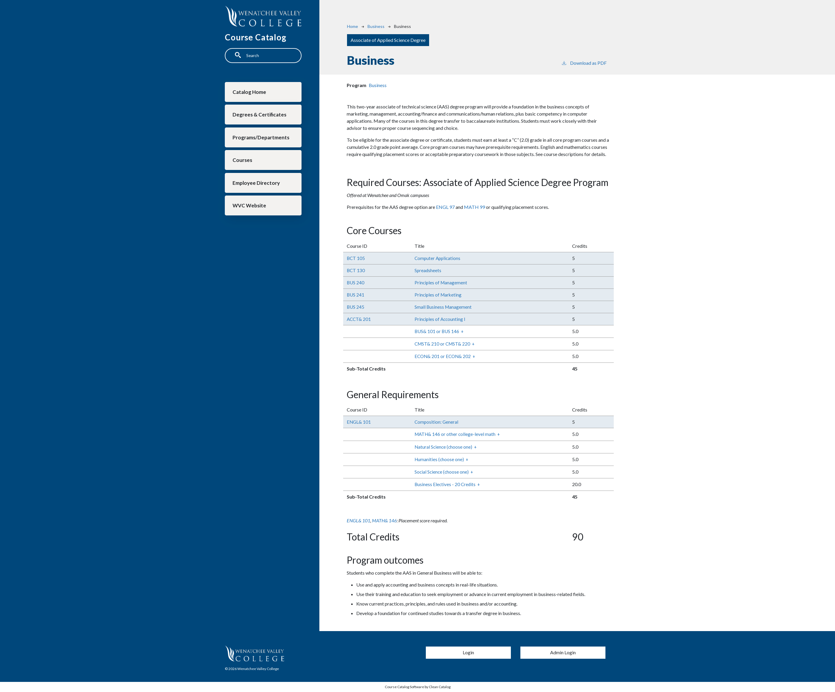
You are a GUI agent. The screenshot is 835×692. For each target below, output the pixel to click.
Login (468, 652)
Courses (243, 165)
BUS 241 (356, 294)
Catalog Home (250, 92)
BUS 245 (356, 307)
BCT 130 (356, 270)
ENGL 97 (445, 207)
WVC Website (250, 213)
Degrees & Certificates (260, 117)
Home (352, 26)
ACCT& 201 (359, 319)
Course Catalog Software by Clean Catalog (418, 687)
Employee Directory (257, 189)
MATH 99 (474, 207)
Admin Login (563, 652)
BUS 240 (356, 282)
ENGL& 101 (359, 422)
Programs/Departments (261, 141)
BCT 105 (356, 258)
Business (376, 26)
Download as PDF (584, 62)
